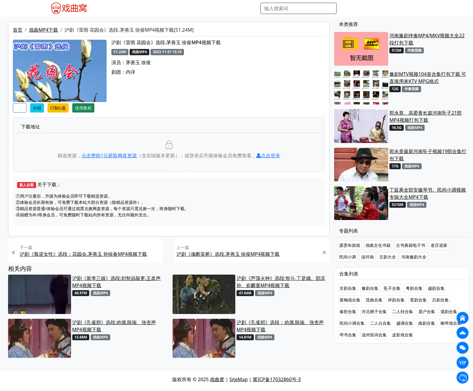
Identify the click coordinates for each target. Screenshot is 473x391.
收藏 (20, 108)
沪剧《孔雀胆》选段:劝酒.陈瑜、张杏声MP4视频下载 (114, 326)
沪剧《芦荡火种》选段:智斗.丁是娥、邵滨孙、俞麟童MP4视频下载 (280, 282)
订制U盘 (58, 108)
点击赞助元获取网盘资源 (109, 155)
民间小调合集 (352, 323)
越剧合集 (436, 288)
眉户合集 (426, 311)
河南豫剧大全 (413, 257)
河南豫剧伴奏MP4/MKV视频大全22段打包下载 (427, 39)
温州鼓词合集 (374, 335)
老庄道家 (439, 245)
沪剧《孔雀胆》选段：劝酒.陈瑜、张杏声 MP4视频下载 (280, 326)
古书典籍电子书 (410, 245)
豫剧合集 (370, 288)
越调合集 (404, 323)
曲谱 (252, 8)
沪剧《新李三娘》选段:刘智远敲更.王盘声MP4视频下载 (116, 282)
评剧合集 (396, 300)
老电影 (154, 8)
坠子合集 (392, 288)
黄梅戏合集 (350, 300)
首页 (17, 30)
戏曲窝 (217, 379)
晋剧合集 (418, 300)
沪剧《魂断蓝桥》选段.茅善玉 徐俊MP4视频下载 (228, 254)
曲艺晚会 (174, 8)
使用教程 (83, 108)
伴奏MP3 (198, 8)
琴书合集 (348, 335)
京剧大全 (387, 257)
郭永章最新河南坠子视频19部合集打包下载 (427, 155)
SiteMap (238, 379)
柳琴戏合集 (450, 323)
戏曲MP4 (110, 8)
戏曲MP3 (133, 8)
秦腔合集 (348, 311)
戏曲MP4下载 (43, 30)
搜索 (346, 8)
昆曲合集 (374, 300)
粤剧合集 (414, 288)
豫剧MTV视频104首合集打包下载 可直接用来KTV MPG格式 (427, 77)
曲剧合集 (426, 323)
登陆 (426, 8)
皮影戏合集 (402, 335)
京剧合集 (348, 288)
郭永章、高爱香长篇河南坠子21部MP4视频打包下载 (425, 116)
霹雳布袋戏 (349, 245)
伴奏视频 (221, 8)
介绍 (37, 108)
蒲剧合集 (448, 311)
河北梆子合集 (374, 311)
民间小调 (347, 257)
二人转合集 (402, 311)
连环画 (367, 257)
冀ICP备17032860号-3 (277, 379)
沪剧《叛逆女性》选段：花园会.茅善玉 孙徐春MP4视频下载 (83, 254)
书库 (239, 8)
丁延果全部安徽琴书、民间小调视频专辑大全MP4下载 (427, 193)
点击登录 (268, 155)
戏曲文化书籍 (378, 245)
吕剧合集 (440, 300)
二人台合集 (380, 323)
